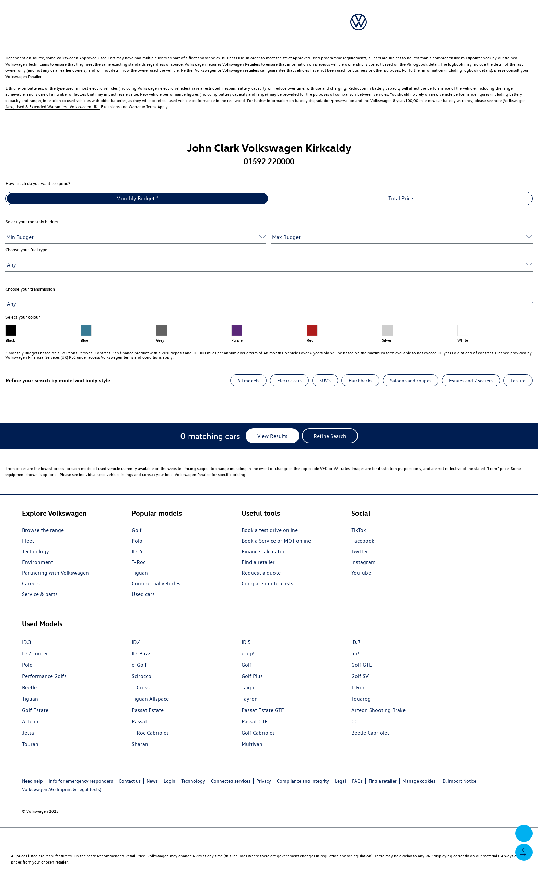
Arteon (30, 721)
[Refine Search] (330, 435)
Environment (37, 562)
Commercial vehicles (156, 583)
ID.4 (136, 642)
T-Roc (138, 562)
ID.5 (246, 642)
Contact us (130, 781)
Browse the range (43, 530)
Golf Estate (35, 710)
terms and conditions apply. (149, 357)
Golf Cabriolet (258, 733)
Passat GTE (255, 721)
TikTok (358, 530)
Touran (30, 744)
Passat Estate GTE (263, 710)
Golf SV (360, 676)
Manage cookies (418, 781)
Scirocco (141, 676)
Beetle (29, 687)
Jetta (28, 733)
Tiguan (140, 573)
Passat (139, 721)
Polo (137, 541)
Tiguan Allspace (150, 699)
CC (354, 721)
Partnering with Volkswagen (55, 573)
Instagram (363, 562)
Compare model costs (267, 583)
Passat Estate (148, 710)
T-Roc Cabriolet (150, 733)
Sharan (140, 744)
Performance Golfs (44, 676)
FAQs (357, 781)
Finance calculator (263, 551)
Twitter (359, 551)
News (152, 781)
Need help (32, 781)
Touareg (361, 699)
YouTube (361, 573)
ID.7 (356, 642)
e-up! (248, 653)
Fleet (28, 541)
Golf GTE (361, 665)
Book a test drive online (270, 530)
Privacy (263, 781)
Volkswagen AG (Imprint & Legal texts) (61, 789)
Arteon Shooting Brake (378, 710)
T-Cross (141, 687)
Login (169, 781)
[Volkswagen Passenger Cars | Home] (358, 22)
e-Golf (139, 665)
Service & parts (40, 594)
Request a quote (261, 573)
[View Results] (272, 435)
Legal (340, 781)
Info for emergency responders (81, 781)
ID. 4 (137, 551)
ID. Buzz (141, 653)
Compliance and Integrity (303, 781)
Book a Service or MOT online (276, 541)
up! (355, 653)
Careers (31, 583)
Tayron (250, 699)
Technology (35, 551)
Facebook (362, 541)
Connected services (230, 781)
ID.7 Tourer (35, 653)
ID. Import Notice (458, 781)
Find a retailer (258, 562)
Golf (137, 530)
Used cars (143, 594)
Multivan (252, 744)
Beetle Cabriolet (370, 733)
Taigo (248, 687)
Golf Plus (252, 676)
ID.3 (26, 642)
